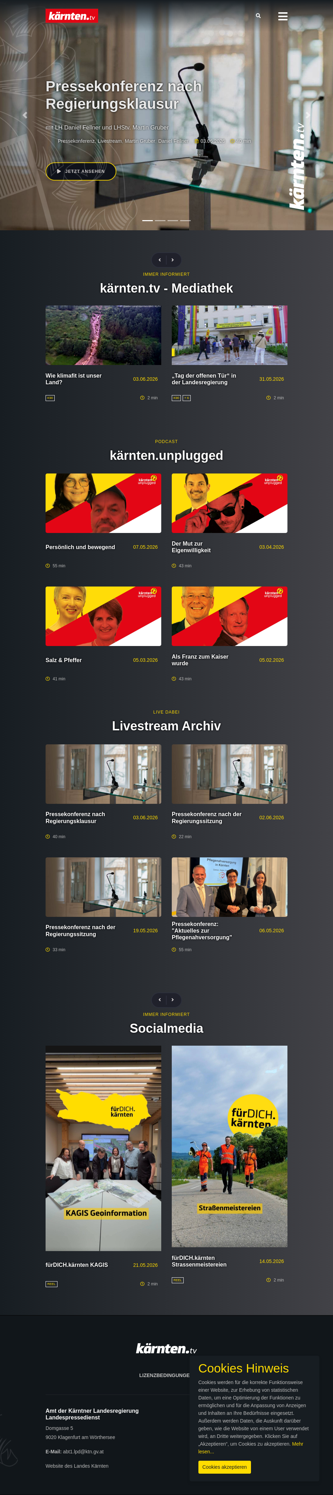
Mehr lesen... (266, 1448)
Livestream (110, 141)
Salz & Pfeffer (64, 660)
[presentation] (162, 260)
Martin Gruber (140, 141)
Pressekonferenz (76, 141)
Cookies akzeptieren (193, 1463)
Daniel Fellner (173, 141)
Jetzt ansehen (82, 171)
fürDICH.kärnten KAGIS (77, 1265)
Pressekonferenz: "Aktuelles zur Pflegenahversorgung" (202, 930)
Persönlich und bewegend (80, 547)
